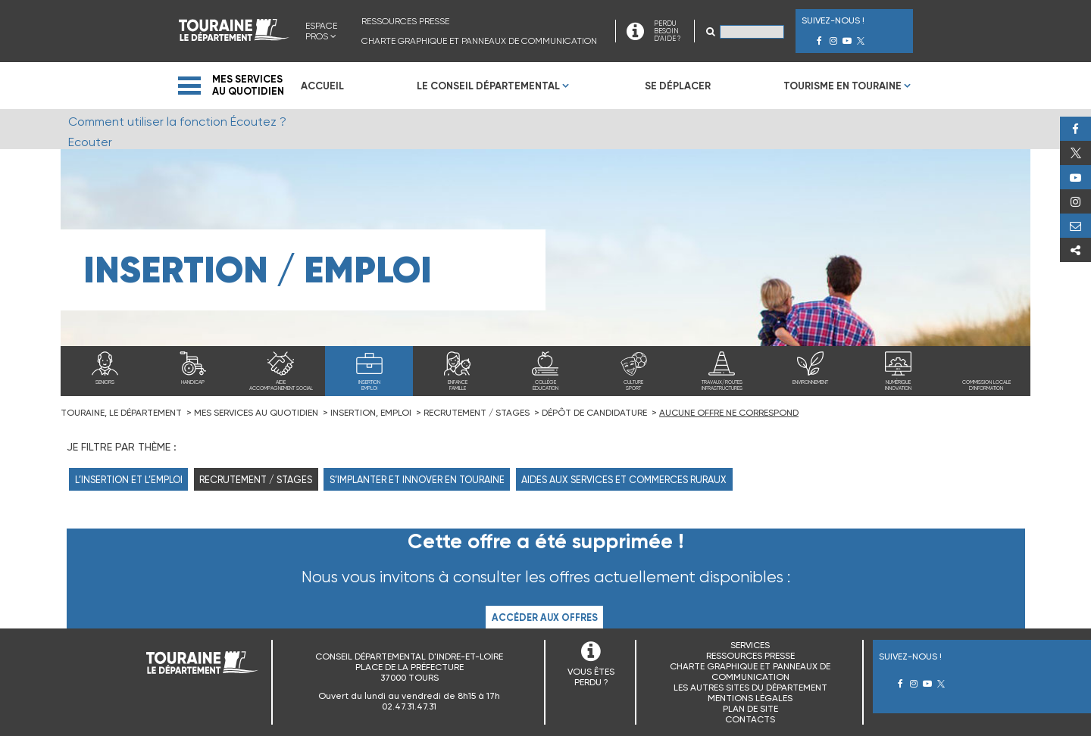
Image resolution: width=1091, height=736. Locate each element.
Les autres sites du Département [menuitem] (750, 687)
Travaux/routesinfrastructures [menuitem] (722, 385)
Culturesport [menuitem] (633, 385)
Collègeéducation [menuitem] (545, 385)
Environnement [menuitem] (810, 382)
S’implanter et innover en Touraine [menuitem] (417, 479)
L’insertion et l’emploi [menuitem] (129, 479)
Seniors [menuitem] (104, 382)
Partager (1075, 250)
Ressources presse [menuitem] (405, 21)
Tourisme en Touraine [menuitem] (842, 86)
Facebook (1075, 129)
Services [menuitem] (750, 645)
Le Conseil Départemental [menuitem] (488, 86)
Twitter (1075, 153)
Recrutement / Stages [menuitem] (255, 479)
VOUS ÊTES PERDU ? (590, 677)
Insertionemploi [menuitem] (369, 385)
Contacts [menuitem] (750, 719)
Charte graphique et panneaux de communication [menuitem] (479, 41)
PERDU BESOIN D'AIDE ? (667, 31)
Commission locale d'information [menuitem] (986, 385)
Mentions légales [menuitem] (750, 698)
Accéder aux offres (545, 617)
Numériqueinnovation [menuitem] (898, 385)
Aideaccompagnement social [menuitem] (281, 385)
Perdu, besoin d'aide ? (1075, 226)
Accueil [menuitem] (322, 86)
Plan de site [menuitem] (750, 708)
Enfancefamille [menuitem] (457, 385)
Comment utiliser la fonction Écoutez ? (177, 121)
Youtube (1075, 177)
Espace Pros (321, 31)
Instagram (1075, 201)
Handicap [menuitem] (193, 382)
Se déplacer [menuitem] (678, 86)
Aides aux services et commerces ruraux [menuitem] (624, 479)
